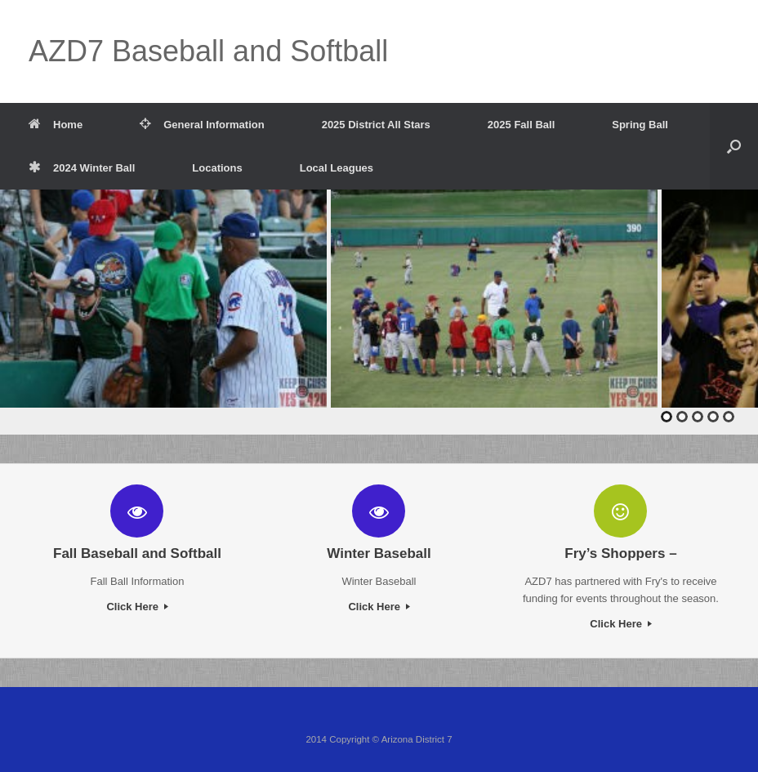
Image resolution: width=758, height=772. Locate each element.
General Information (202, 124)
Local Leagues (336, 168)
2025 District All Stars (376, 124)
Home (55, 124)
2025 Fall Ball (521, 124)
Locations (217, 168)
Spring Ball (640, 124)
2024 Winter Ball (82, 168)
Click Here (136, 606)
